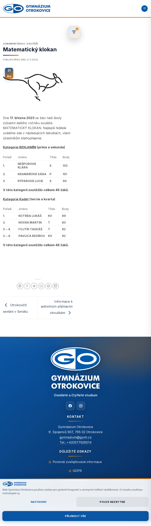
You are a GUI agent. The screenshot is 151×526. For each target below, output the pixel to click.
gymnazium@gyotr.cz (76, 437)
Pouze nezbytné (112, 501)
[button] (144, 8)
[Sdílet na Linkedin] (55, 286)
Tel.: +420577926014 (76, 442)
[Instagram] (80, 405)
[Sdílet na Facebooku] (27, 286)
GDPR (77, 471)
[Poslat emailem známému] (41, 286)
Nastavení (39, 501)
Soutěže (32, 43)
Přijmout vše (75, 516)
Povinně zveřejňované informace (77, 462)
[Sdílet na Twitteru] (34, 286)
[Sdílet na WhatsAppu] (20, 286)
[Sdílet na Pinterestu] (48, 286)
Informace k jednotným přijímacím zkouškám (57, 307)
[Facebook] (70, 405)
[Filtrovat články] (74, 32)
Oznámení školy (14, 43)
